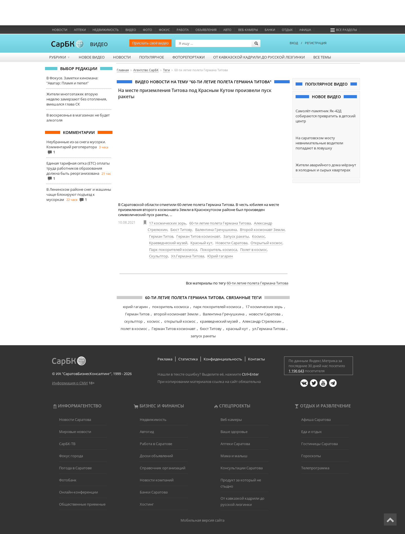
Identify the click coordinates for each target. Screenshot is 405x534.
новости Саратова (264, 314)
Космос (258, 236)
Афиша (305, 30)
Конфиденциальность (223, 359)
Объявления (206, 30)
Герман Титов (161, 236)
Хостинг (147, 504)
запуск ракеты (203, 335)
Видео (130, 30)
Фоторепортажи (188, 57)
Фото (147, 30)
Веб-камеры (248, 30)
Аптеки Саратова (235, 443)
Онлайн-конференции (78, 492)
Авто (227, 30)
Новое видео (92, 57)
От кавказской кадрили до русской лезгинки (259, 57)
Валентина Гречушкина (216, 229)
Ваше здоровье (234, 431)
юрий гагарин (135, 306)
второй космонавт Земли (176, 314)
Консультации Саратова (241, 467)
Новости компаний (157, 480)
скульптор (133, 321)
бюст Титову (211, 328)
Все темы (322, 57)
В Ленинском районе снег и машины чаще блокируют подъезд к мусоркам (78, 194)
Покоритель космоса (218, 249)
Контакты (256, 359)
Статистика (188, 359)
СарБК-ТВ (67, 443)
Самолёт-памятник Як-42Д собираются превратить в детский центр (326, 116)
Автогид (147, 431)
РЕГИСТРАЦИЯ (316, 43)
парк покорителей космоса (217, 306)
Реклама (165, 359)
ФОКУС (164, 30)
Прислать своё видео (150, 43)
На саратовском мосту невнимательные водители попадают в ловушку (319, 143)
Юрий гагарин (220, 256)
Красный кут (201, 242)
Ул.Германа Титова (187, 256)
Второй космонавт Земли (262, 229)
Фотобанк (67, 480)
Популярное (151, 57)
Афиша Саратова (316, 419)
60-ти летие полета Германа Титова (220, 223)
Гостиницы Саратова (319, 443)
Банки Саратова (154, 492)
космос (153, 321)
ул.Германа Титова (268, 328)
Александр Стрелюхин (261, 321)
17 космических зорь (167, 223)
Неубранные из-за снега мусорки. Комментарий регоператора (76, 144)
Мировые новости (75, 431)
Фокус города (71, 455)
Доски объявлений (156, 455)
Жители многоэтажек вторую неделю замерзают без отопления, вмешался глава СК (76, 99)
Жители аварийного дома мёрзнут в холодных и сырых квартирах (326, 167)
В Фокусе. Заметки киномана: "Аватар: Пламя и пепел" (72, 80)
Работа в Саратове (156, 443)
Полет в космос (253, 249)
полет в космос (134, 328)
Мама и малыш (234, 455)
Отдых (287, 30)
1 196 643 (296, 370)
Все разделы (343, 30)
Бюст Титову (181, 229)
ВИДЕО (99, 44)
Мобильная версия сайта (202, 520)
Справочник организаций (162, 467)
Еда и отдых (311, 431)
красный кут (237, 328)
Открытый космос (266, 242)
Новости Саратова (231, 242)
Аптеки (80, 30)
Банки (270, 30)
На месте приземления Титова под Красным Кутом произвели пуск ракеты (194, 93)
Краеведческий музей (168, 242)
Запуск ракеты (236, 236)
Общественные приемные (82, 504)
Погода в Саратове (75, 467)
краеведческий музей (219, 321)
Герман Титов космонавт (198, 236)
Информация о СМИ (70, 382)
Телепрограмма (315, 467)
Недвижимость (106, 30)
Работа (183, 30)
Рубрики (59, 57)
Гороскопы (311, 455)
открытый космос (179, 321)
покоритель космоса (170, 306)
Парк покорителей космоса (173, 249)
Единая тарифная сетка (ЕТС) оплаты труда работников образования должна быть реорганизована (78, 168)
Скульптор (158, 256)
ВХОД (294, 43)
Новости (59, 30)
